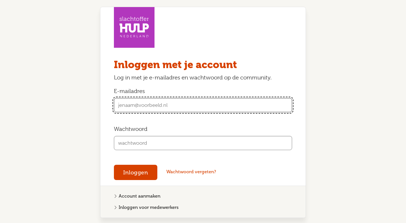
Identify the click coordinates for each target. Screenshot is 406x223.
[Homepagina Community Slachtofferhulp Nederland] (134, 27)
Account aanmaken (139, 196)
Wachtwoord (130, 129)
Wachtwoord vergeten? (191, 171)
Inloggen (135, 172)
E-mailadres (129, 91)
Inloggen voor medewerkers (148, 207)
